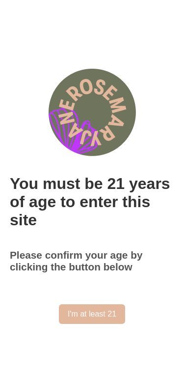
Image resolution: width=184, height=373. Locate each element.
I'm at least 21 (92, 314)
